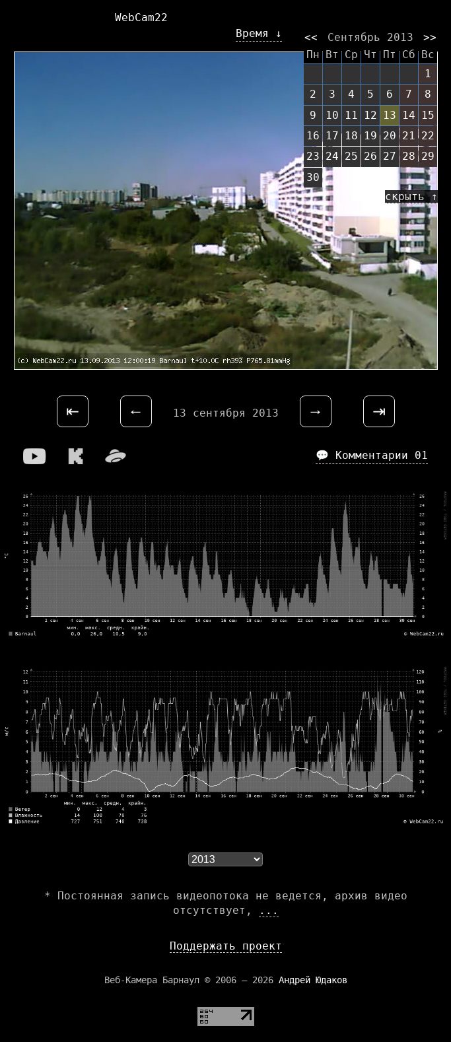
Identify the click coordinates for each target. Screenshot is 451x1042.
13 (389, 115)
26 (370, 156)
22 (427, 135)
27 (389, 156)
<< (311, 37)
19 (370, 135)
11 (351, 115)
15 (427, 115)
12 (370, 115)
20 (389, 135)
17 (332, 135)
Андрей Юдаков (313, 980)
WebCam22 (141, 17)
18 (351, 135)
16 (313, 135)
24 (332, 156)
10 (332, 115)
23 (313, 156)
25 (351, 156)
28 (408, 156)
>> (429, 37)
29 (427, 156)
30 (313, 177)
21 (408, 135)
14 (408, 115)
